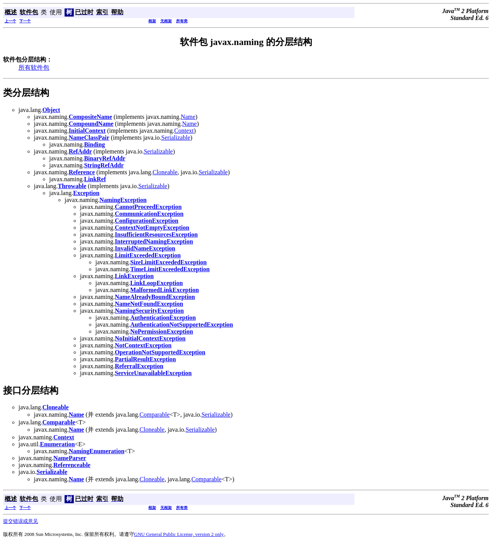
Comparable (155, 414)
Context (184, 130)
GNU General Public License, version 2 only (179, 534)
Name (188, 116)
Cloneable (165, 172)
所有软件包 (33, 67)
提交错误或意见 (20, 521)
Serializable (175, 137)
